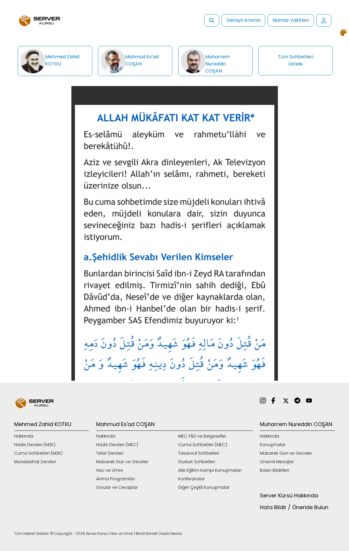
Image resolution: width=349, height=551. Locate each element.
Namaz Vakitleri (291, 20)
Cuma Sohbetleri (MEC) (202, 445)
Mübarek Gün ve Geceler (122, 462)
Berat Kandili (147, 533)
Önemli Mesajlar (277, 462)
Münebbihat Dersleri (35, 462)
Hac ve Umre (109, 470)
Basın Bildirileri (274, 470)
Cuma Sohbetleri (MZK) (38, 453)
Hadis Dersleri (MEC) (117, 445)
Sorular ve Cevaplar (117, 487)
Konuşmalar (273, 445)
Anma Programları (115, 479)
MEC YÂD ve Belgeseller (202, 436)
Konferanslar (191, 479)
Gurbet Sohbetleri (196, 462)
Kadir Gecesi (171, 533)
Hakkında (23, 436)
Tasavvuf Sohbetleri (198, 453)
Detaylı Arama (243, 20)
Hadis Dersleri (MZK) (34, 445)
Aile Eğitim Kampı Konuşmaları (210, 470)
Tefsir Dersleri (109, 453)
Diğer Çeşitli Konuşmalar (204, 487)
